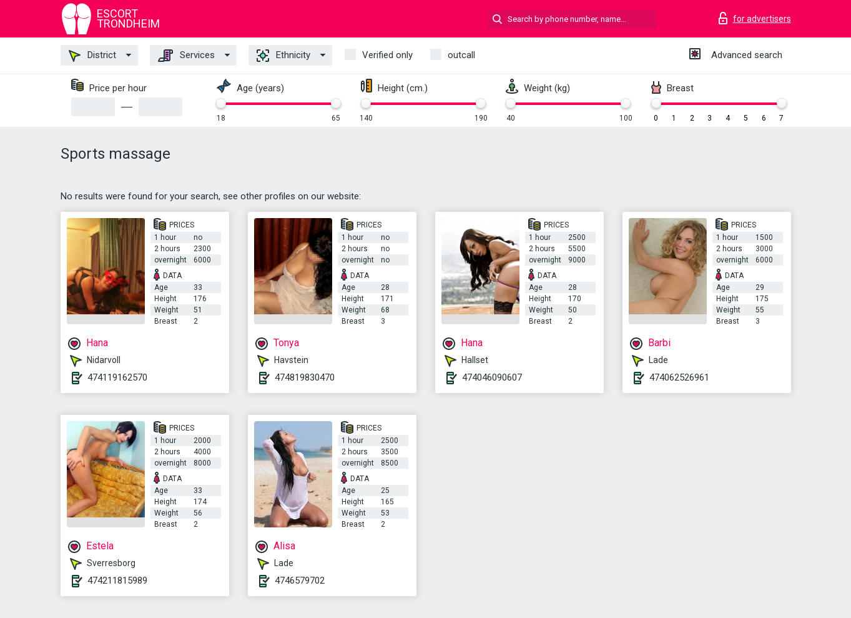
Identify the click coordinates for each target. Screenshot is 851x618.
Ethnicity (283, 55)
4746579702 (300, 580)
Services (186, 55)
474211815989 (117, 580)
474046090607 (492, 377)
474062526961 (679, 377)
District (92, 55)
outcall (461, 55)
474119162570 (117, 377)
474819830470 (305, 377)
